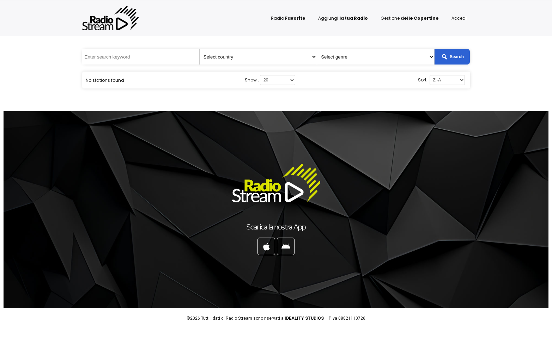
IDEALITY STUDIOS (304, 318)
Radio (288, 18)
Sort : (423, 80)
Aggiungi (343, 18)
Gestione (410, 18)
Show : (252, 80)
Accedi (459, 18)
